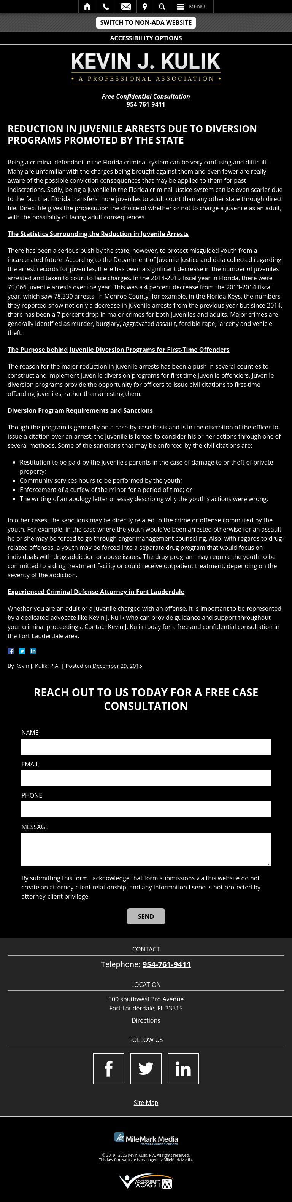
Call (106, 6)
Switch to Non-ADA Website (146, 22)
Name (29, 733)
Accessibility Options (146, 38)
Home (88, 6)
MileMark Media (177, 1159)
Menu (197, 6)
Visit (145, 6)
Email (125, 6)
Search (162, 6)
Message (34, 827)
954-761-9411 (146, 104)
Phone (31, 796)
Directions (146, 1021)
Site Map (146, 1102)
